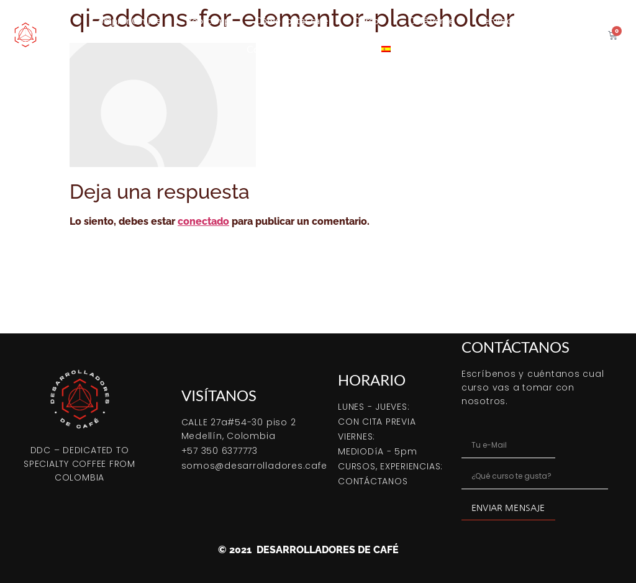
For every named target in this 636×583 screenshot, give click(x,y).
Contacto (336, 49)
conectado (203, 221)
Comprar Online (126, 20)
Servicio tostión (512, 20)
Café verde (431, 20)
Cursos (368, 20)
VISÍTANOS (219, 395)
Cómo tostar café (291, 20)
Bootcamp (208, 20)
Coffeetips (269, 49)
